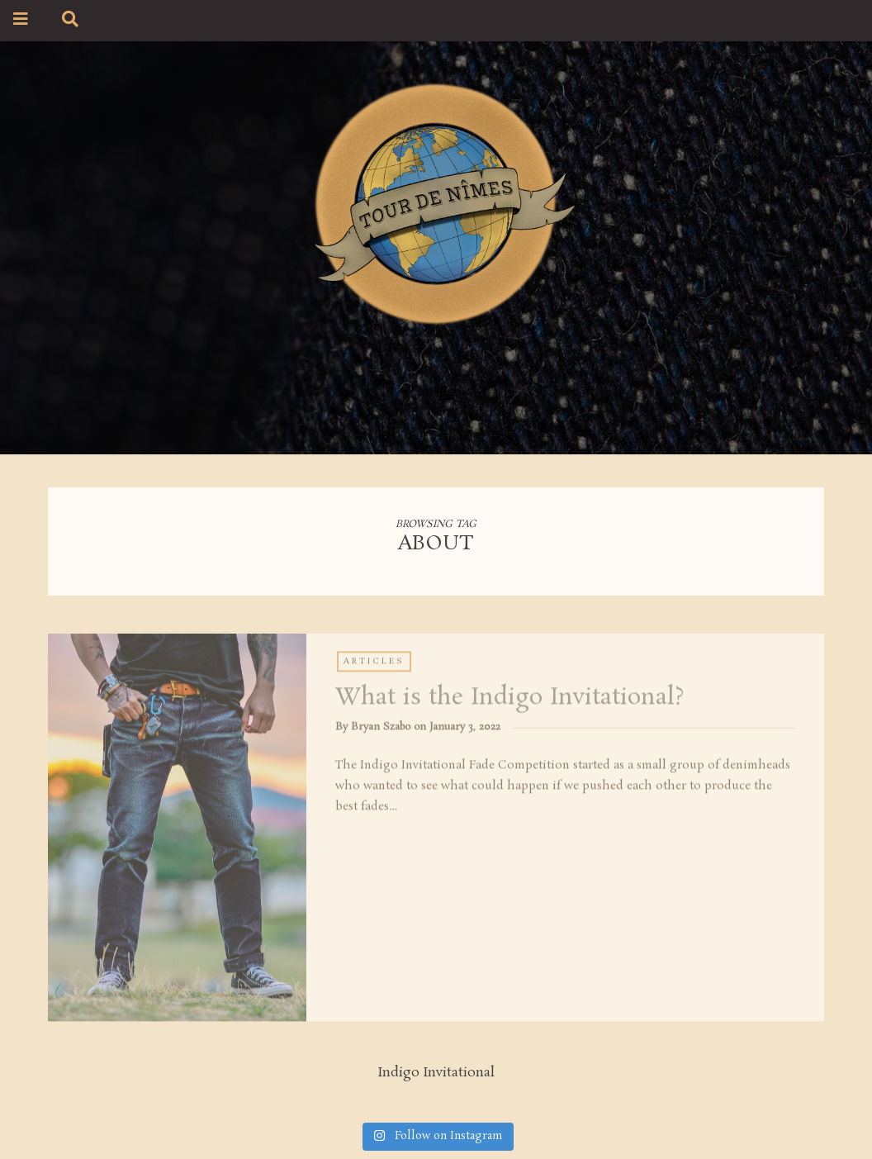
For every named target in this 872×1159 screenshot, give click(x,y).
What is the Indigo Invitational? (509, 700)
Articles (374, 663)
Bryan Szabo (380, 729)
